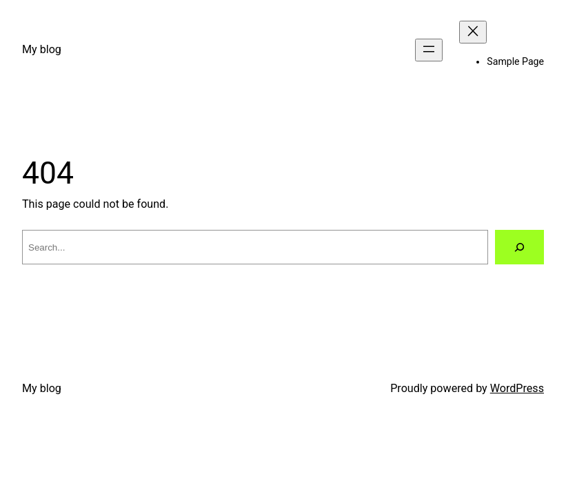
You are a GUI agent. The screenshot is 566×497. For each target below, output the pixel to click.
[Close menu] (473, 32)
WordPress (517, 388)
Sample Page (515, 61)
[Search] (519, 247)
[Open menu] (429, 50)
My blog (41, 49)
